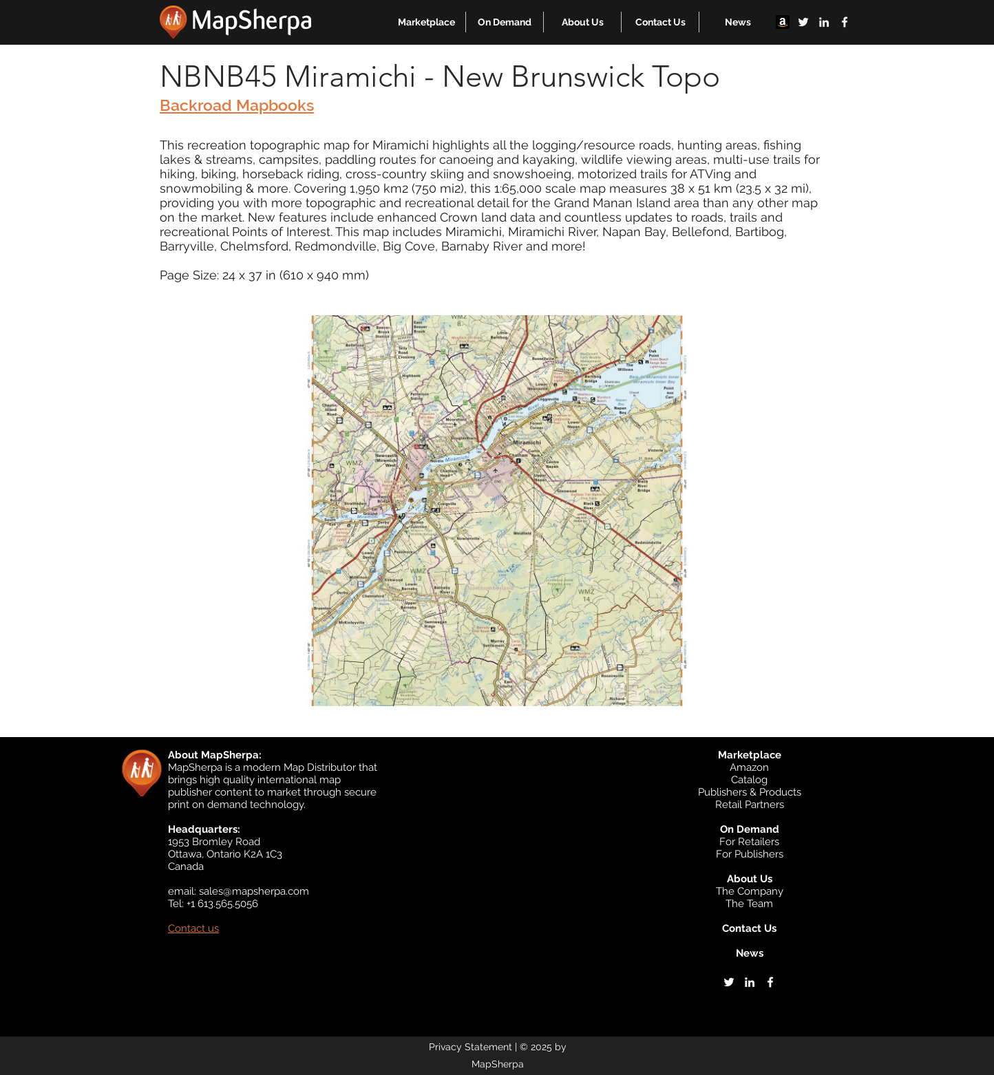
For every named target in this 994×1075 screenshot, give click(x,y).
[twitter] (803, 22)
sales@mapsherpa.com (254, 891)
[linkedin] (824, 22)
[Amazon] (783, 22)
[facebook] (845, 22)
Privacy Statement (470, 1046)
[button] (426, 22)
